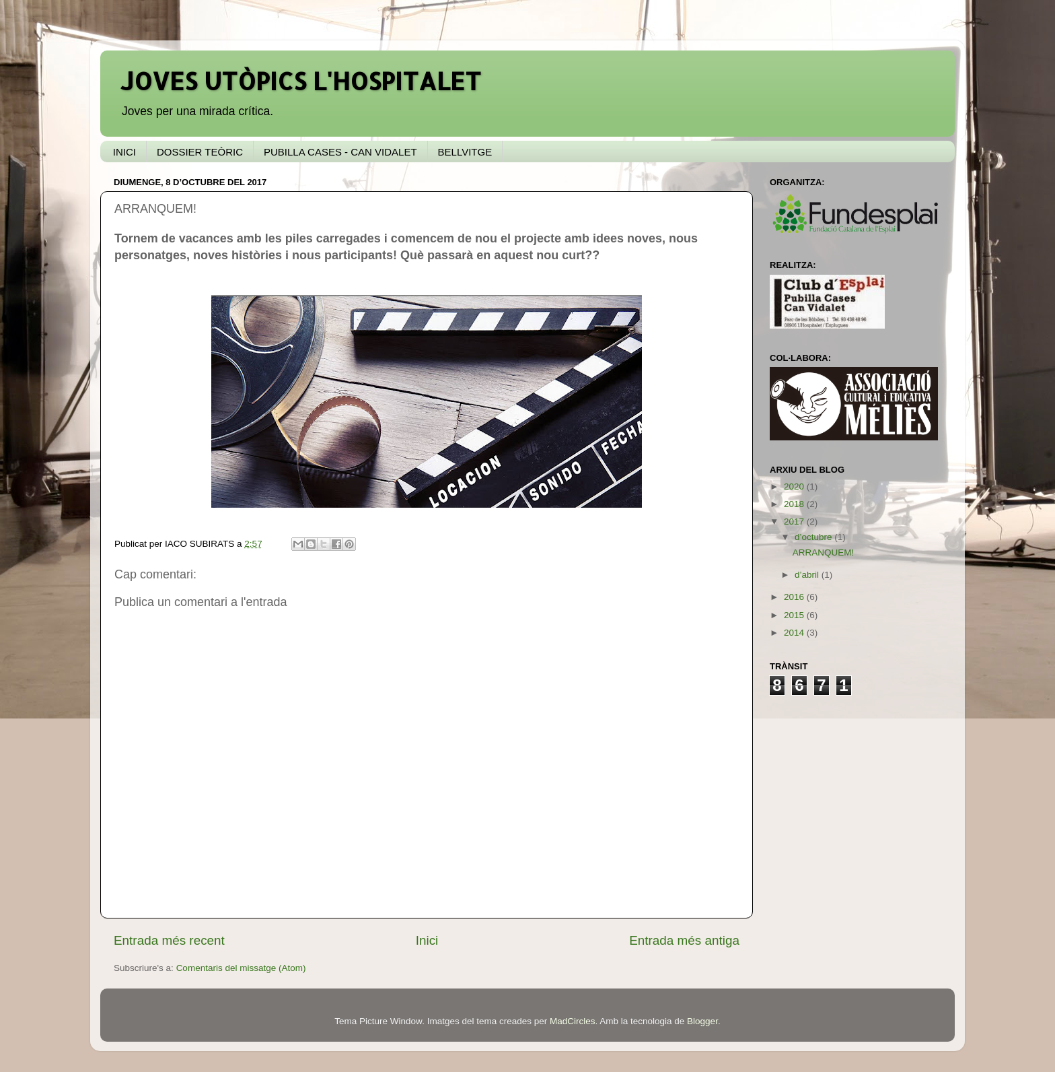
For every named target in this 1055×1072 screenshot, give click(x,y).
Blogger (702, 1021)
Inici (427, 940)
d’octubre (814, 537)
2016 (795, 597)
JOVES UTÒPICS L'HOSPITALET (300, 80)
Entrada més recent (169, 940)
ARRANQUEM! (823, 552)
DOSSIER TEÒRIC (200, 152)
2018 (795, 504)
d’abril (808, 575)
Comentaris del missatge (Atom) (241, 968)
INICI (124, 152)
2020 (795, 486)
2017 (795, 521)
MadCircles (572, 1021)
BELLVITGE (465, 152)
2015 (795, 615)
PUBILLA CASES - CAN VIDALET (340, 152)
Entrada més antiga (684, 940)
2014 (795, 633)
